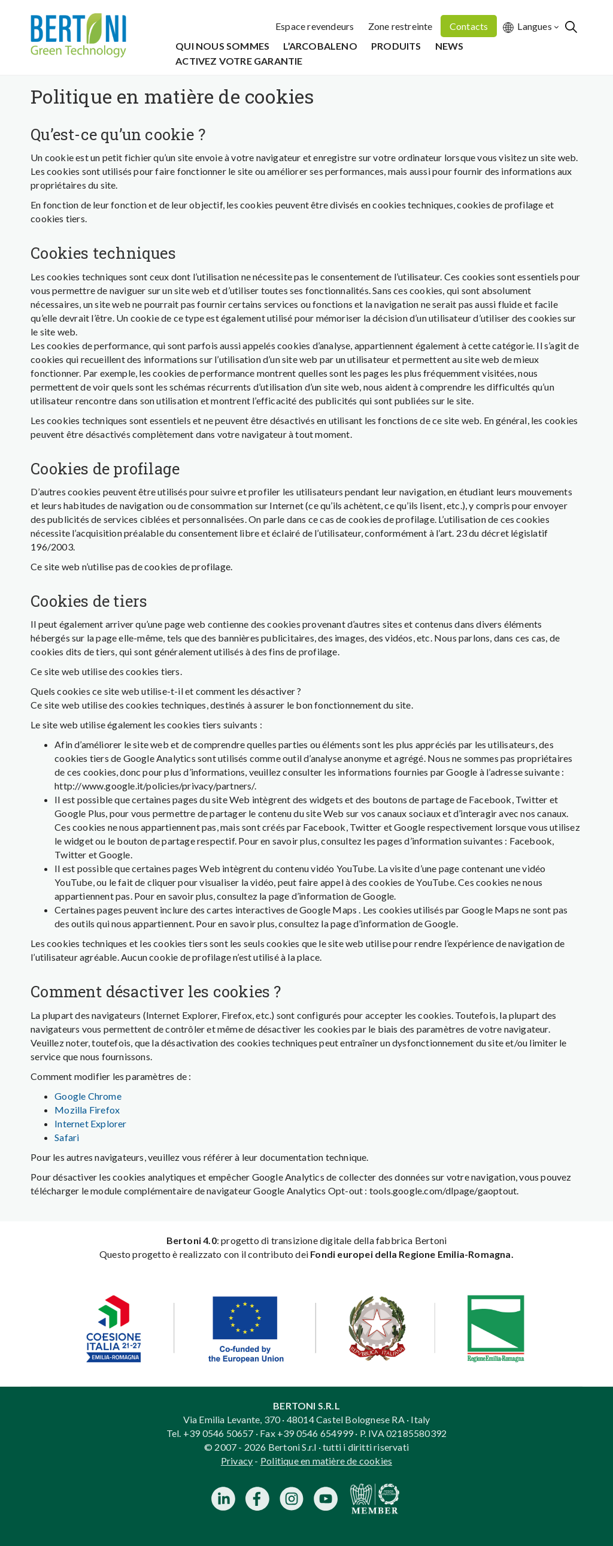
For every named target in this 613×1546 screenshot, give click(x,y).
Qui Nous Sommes (222, 46)
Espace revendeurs (314, 26)
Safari (66, 1137)
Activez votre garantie (238, 60)
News (449, 46)
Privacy (237, 1460)
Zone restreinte (400, 26)
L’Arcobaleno (320, 46)
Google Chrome (88, 1096)
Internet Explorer (90, 1123)
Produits (396, 46)
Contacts (469, 26)
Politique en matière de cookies (326, 1460)
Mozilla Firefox (87, 1109)
